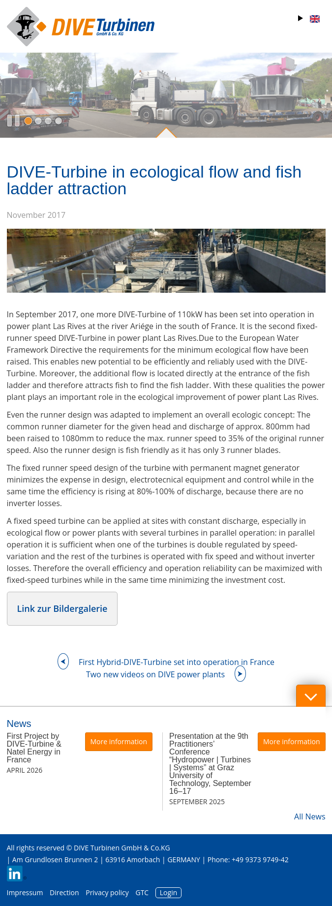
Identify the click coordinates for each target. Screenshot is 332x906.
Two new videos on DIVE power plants (155, 674)
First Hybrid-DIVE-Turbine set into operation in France (176, 662)
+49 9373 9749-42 (260, 859)
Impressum (25, 892)
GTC (142, 892)
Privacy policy (107, 892)
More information (119, 741)
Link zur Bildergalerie (62, 608)
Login (168, 892)
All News (309, 816)
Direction (64, 892)
